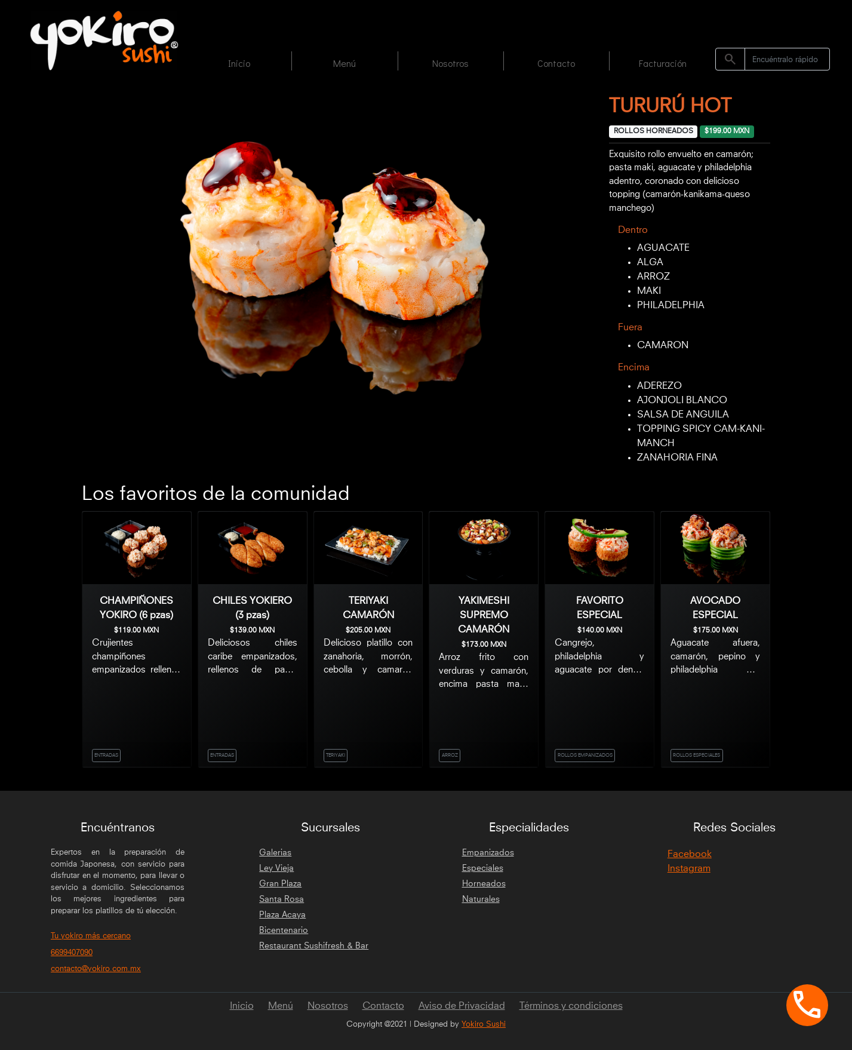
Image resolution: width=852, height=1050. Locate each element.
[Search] (787, 59)
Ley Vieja (276, 868)
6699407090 (72, 953)
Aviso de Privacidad (462, 1006)
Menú (344, 63)
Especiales (482, 868)
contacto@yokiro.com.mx (96, 969)
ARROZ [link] (450, 755)
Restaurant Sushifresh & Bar (313, 946)
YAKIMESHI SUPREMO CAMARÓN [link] (483, 615)
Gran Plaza (280, 884)
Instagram (689, 868)
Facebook (690, 854)
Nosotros (450, 63)
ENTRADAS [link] (106, 755)
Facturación (663, 63)
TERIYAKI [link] (335, 755)
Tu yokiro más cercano (91, 936)
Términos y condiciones (571, 1006)
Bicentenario (283, 930)
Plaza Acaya (282, 915)
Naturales (481, 899)
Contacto (556, 63)
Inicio (239, 63)
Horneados (484, 884)
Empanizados (488, 853)
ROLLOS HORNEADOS (653, 131)
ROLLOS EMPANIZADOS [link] (585, 755)
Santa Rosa (281, 899)
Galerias (275, 853)
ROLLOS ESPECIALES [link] (696, 755)
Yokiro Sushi (484, 1024)
